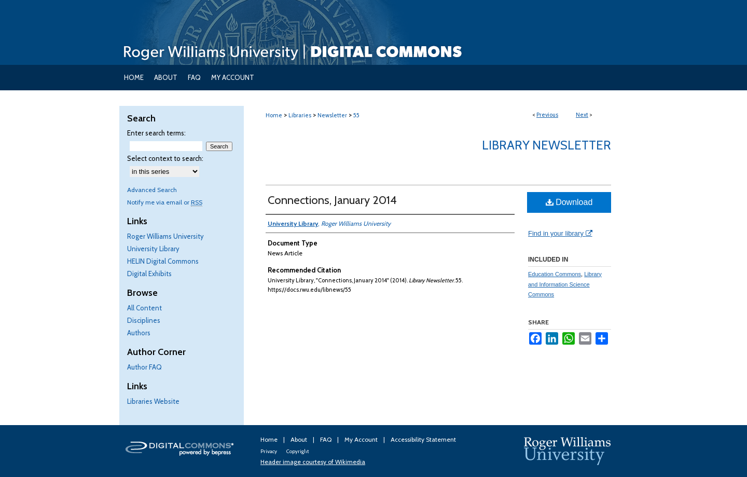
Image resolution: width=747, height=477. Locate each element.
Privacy (269, 451)
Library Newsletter (546, 145)
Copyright (297, 451)
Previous (547, 114)
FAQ (326, 439)
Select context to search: (165, 158)
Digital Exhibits (149, 273)
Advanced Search (152, 190)
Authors (138, 333)
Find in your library (560, 233)
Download (569, 202)
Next (582, 114)
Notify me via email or (164, 202)
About (299, 439)
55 (356, 115)
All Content (144, 308)
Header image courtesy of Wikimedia (312, 462)
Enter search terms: (156, 133)
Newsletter (332, 115)
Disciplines (143, 320)
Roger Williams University (165, 236)
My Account (361, 439)
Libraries (299, 115)
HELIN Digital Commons (163, 261)
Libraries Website (153, 401)
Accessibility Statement (423, 439)
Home (274, 115)
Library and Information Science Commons (565, 284)
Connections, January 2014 (332, 200)
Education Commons (554, 274)
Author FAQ (144, 367)
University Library (153, 248)
